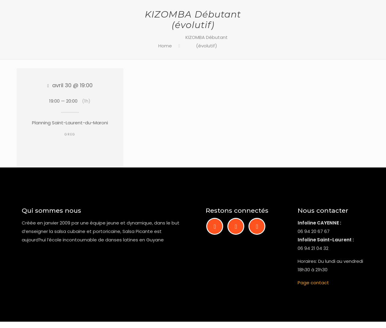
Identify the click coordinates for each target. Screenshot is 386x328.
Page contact (313, 282)
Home (165, 46)
